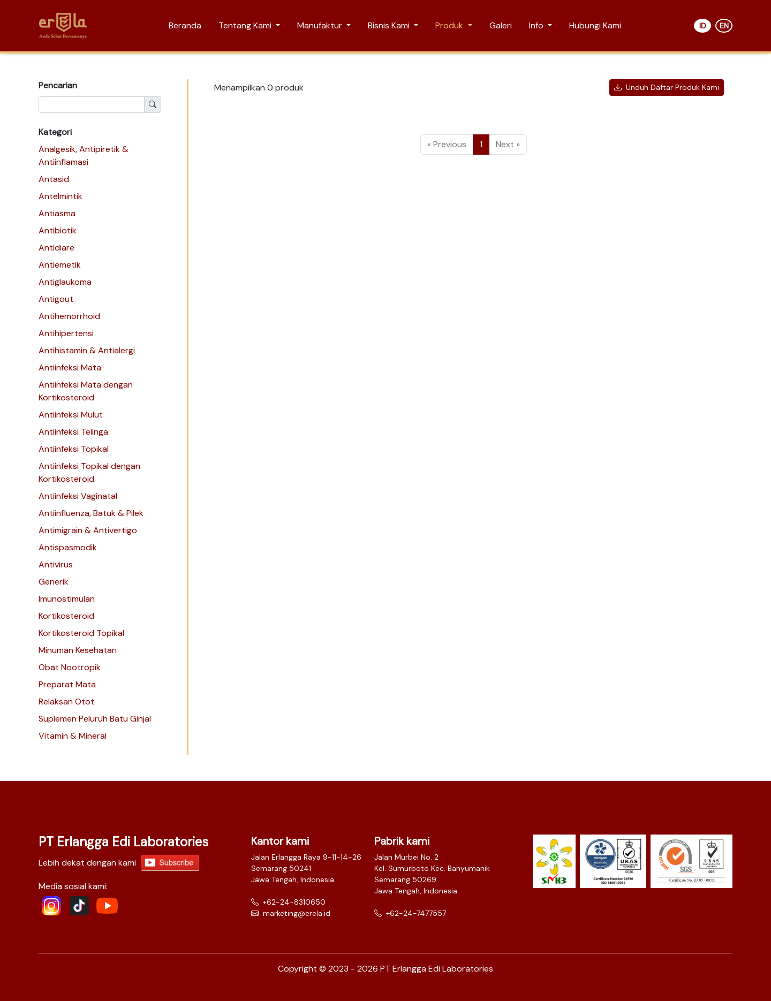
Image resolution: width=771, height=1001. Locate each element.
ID (702, 26)
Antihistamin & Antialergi (87, 350)
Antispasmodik (68, 547)
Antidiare (56, 247)
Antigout (56, 299)
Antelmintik (60, 196)
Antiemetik (60, 264)
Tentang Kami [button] (246, 25)
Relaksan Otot (66, 701)
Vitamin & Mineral (73, 735)
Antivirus (56, 564)
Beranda (185, 25)
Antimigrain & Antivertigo (88, 530)
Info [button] (537, 25)
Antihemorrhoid (69, 316)
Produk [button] (450, 25)
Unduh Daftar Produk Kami (666, 87)
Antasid (54, 179)
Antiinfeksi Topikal (74, 448)
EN (724, 26)
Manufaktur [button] (320, 25)
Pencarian (58, 85)
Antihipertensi (66, 333)
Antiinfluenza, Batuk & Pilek (91, 513)
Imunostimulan (67, 598)
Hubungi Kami (595, 25)
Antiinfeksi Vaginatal (78, 496)
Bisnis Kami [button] (390, 25)
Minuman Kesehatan (78, 650)
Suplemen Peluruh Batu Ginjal (95, 718)
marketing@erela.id (290, 913)
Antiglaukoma (65, 281)
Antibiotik (58, 230)
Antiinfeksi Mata (70, 367)
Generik (54, 581)
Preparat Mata (67, 684)
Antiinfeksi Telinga (73, 431)
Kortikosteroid (66, 615)
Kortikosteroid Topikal (81, 633)
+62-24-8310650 (288, 902)
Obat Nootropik (70, 667)
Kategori (55, 132)
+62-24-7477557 (410, 913)
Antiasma (57, 213)
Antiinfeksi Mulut (71, 414)
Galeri (500, 25)
